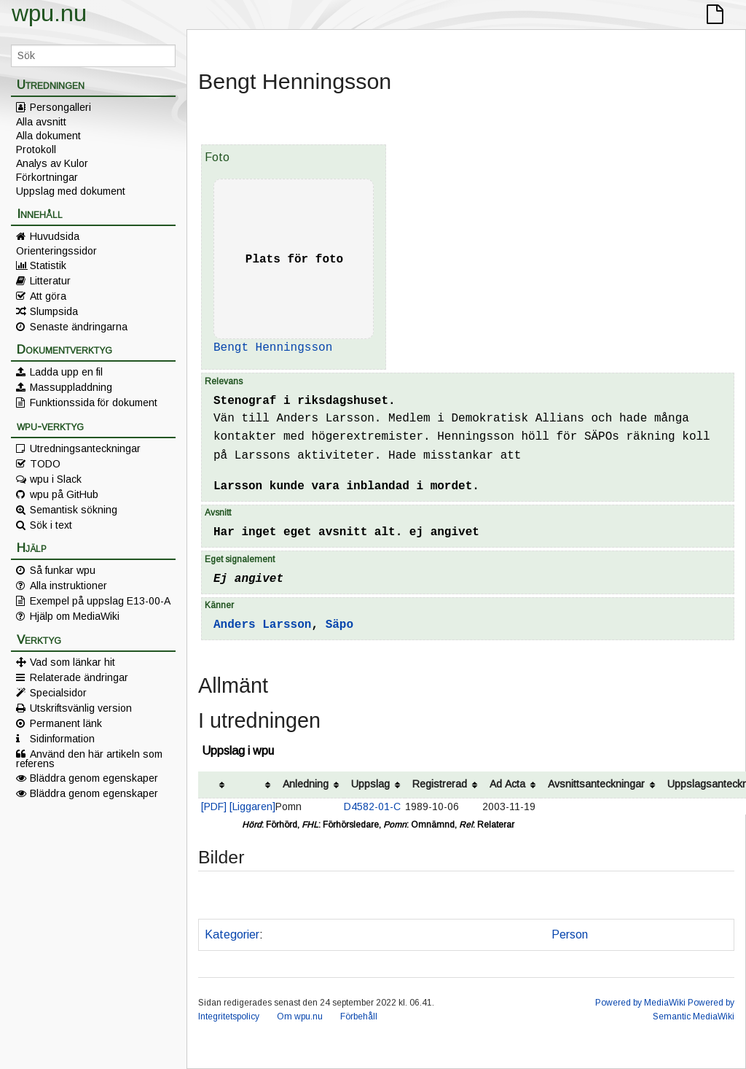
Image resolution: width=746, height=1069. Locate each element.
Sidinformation (62, 739)
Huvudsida (54, 236)
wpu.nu (49, 13)
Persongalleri (60, 107)
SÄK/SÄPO (510, 934)
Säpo (339, 624)
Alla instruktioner (68, 585)
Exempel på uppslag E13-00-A (100, 601)
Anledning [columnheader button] (306, 784)
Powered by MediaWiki (640, 1003)
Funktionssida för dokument (93, 402)
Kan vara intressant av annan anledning (368, 934)
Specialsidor (58, 693)
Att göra (48, 296)
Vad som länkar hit (72, 662)
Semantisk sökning (73, 510)
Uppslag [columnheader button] (370, 784)
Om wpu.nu (300, 1016)
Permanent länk (66, 723)
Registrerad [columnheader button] (439, 784)
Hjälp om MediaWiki (74, 616)
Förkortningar (47, 177)
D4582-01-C (372, 806)
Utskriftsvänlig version (81, 708)
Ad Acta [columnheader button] (507, 784)
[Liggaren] (252, 806)
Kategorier (232, 934)
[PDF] (214, 806)
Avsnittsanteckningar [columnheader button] (596, 784)
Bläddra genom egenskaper (94, 778)
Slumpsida (54, 311)
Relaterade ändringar (79, 677)
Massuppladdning (71, 387)
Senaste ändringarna (78, 327)
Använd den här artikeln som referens (89, 758)
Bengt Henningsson (272, 347)
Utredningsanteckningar (85, 448)
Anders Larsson (262, 624)
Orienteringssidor (56, 250)
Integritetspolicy (228, 1016)
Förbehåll (358, 1016)
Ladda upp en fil (66, 372)
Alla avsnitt (41, 121)
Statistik (48, 265)
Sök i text (51, 525)
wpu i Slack (56, 479)
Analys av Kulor (52, 163)
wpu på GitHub (64, 494)
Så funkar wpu (62, 570)
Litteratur (50, 281)
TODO (45, 464)
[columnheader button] (213, 784)
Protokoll (36, 149)
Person (569, 934)
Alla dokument (48, 135)
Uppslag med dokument (70, 191)
